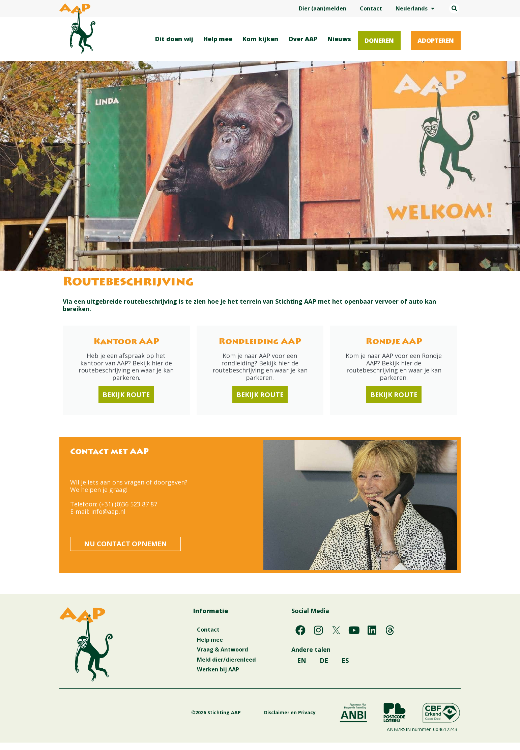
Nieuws (339, 39)
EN (301, 663)
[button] (454, 8)
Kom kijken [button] (262, 39)
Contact (371, 8)
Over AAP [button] (304, 39)
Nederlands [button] (415, 8)
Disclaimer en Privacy (290, 720)
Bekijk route (126, 394)
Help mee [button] (219, 39)
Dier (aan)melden (322, 8)
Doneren (379, 40)
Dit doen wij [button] (176, 39)
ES (302, 680)
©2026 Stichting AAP (232, 720)
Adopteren (435, 40)
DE (323, 663)
